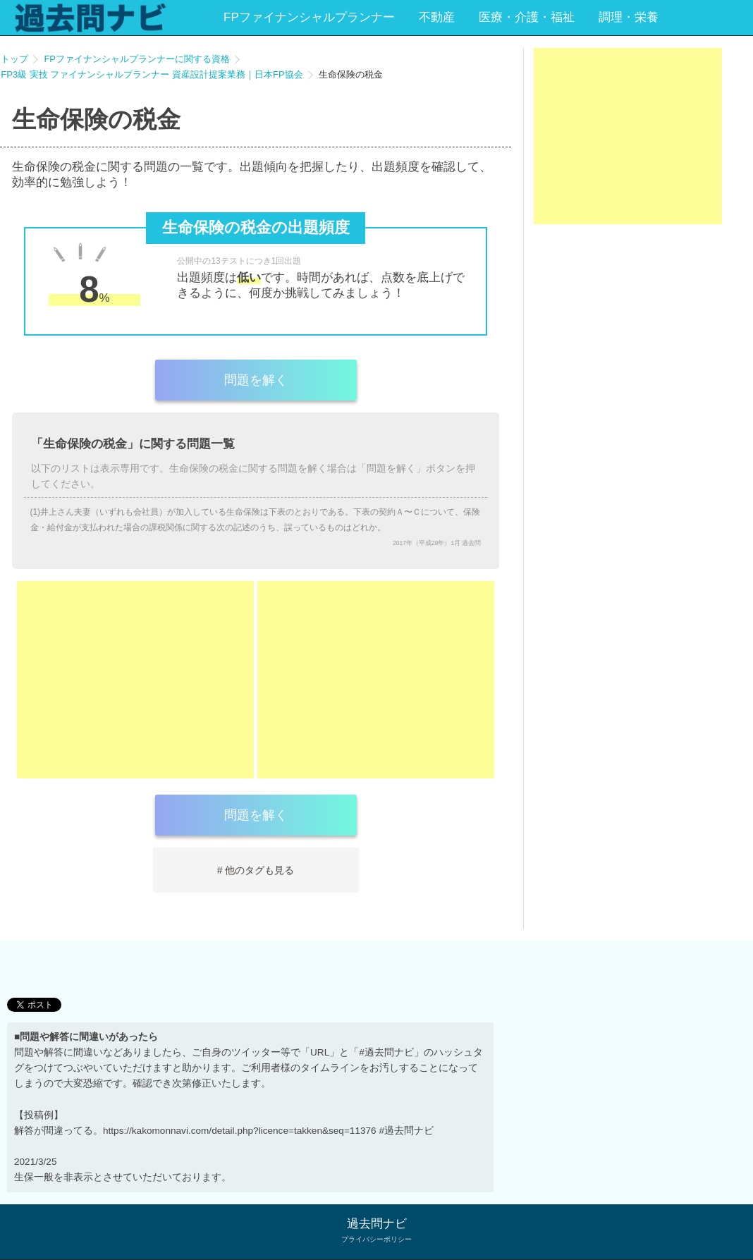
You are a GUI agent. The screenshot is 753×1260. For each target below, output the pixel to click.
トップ (14, 59)
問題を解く (256, 380)
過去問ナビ (377, 1223)
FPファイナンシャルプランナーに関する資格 (137, 59)
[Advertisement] (135, 679)
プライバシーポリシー (376, 1239)
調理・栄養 (629, 17)
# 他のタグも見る (256, 870)
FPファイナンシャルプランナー (309, 17)
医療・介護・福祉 (527, 17)
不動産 (437, 17)
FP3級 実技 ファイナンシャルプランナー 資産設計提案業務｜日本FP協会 (151, 74)
